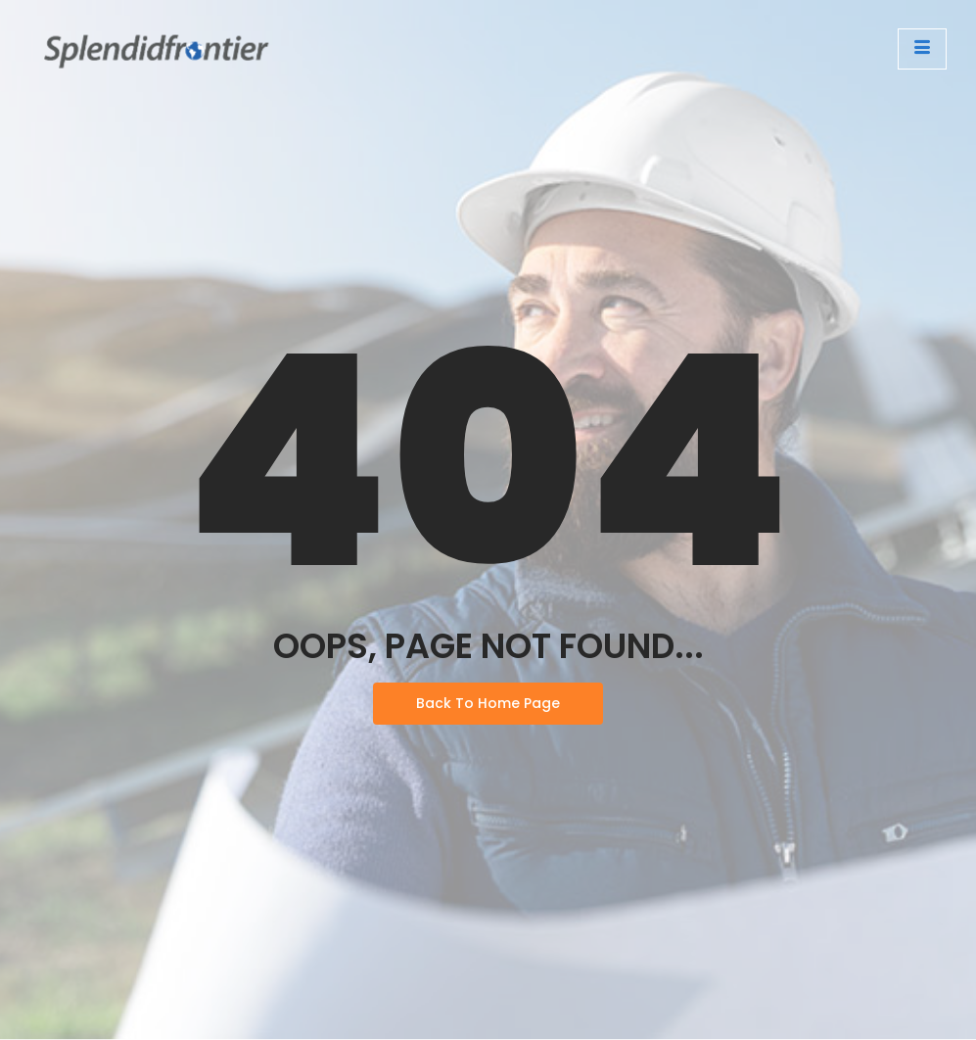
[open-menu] (922, 49)
